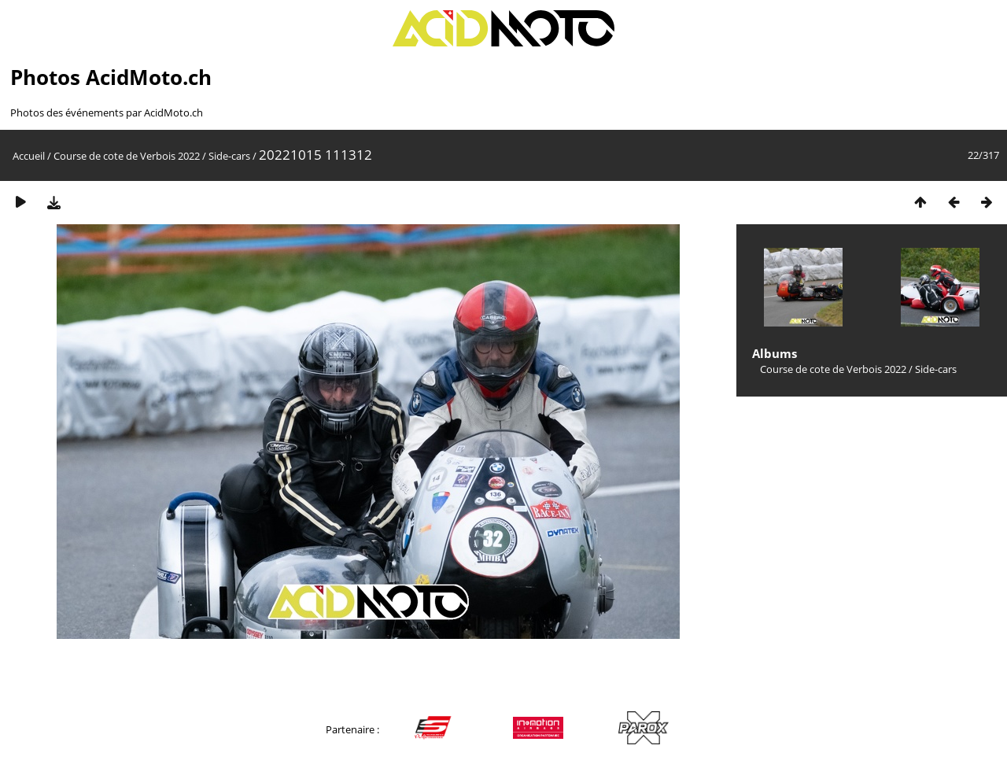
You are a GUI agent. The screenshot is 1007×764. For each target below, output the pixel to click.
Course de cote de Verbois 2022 (126, 156)
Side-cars (229, 156)
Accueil (29, 156)
